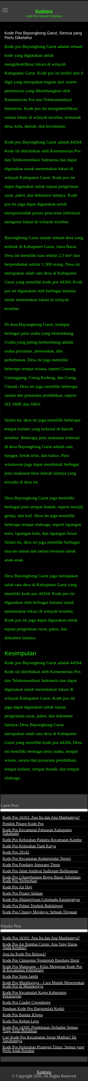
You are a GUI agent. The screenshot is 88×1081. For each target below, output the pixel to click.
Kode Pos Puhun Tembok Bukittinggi (32, 905)
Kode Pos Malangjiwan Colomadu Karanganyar (41, 899)
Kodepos (44, 11)
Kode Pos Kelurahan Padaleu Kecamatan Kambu (42, 839)
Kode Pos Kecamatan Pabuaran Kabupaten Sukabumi (37, 832)
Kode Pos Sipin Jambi (20, 976)
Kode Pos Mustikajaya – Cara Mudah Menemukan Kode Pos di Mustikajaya (43, 984)
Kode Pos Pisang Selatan (22, 893)
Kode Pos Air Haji (17, 887)
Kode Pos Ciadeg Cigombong (26, 1002)
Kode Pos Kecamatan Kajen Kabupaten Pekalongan (34, 994)
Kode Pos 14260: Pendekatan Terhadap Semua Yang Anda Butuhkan (40, 1029)
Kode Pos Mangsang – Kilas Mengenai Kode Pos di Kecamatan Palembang (42, 968)
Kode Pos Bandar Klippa (22, 1015)
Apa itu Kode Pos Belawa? (24, 954)
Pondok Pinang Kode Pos (23, 823)
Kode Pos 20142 (15, 852)
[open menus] (5, 10)
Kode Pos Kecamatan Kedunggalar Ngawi (36, 858)
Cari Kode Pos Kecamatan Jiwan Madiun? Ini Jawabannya (39, 1039)
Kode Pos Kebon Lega (20, 1021)
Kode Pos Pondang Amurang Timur (31, 864)
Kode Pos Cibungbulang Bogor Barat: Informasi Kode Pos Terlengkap (41, 879)
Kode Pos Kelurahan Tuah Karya (29, 846)
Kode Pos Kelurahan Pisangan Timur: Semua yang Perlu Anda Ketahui (43, 1049)
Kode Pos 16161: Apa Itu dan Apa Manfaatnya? (41, 817)
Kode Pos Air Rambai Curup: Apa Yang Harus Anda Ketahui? (39, 946)
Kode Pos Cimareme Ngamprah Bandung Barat (40, 960)
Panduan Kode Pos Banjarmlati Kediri (33, 1008)
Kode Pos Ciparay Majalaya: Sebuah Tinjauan (39, 912)
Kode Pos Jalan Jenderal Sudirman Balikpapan (40, 871)
